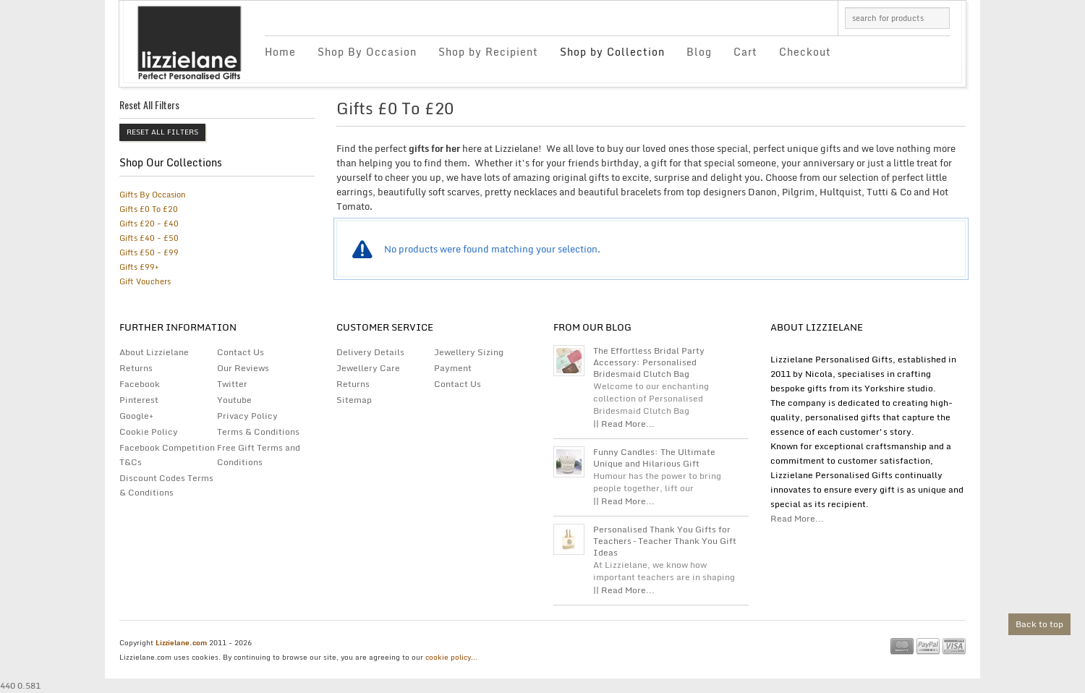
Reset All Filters (162, 131)
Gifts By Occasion (152, 194)
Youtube (234, 400)
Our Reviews (243, 368)
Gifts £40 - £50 (149, 238)
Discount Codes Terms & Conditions (166, 485)
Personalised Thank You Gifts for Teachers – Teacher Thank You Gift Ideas (664, 541)
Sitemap (354, 400)
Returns (136, 368)
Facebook (139, 384)
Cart (745, 51)
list (945, 112)
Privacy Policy (247, 415)
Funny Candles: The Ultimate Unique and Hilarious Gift (654, 457)
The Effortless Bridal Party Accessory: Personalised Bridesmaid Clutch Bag (649, 362)
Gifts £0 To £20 (148, 209)
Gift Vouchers (145, 281)
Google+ (136, 415)
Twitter (232, 384)
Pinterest (138, 400)
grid (920, 112)
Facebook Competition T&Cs (167, 455)
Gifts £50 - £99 (149, 252)
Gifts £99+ (139, 266)
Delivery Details (370, 352)
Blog (699, 51)
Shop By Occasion (367, 51)
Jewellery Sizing (468, 352)
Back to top (1039, 624)
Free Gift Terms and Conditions (258, 455)
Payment (453, 368)
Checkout (805, 51)
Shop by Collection (612, 51)
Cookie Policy (148, 431)
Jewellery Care (368, 368)
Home (280, 51)
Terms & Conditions (258, 431)
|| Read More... (624, 423)
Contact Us (240, 352)
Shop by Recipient (488, 51)
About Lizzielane (154, 352)
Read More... (797, 518)
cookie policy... (451, 657)
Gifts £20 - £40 (149, 223)
